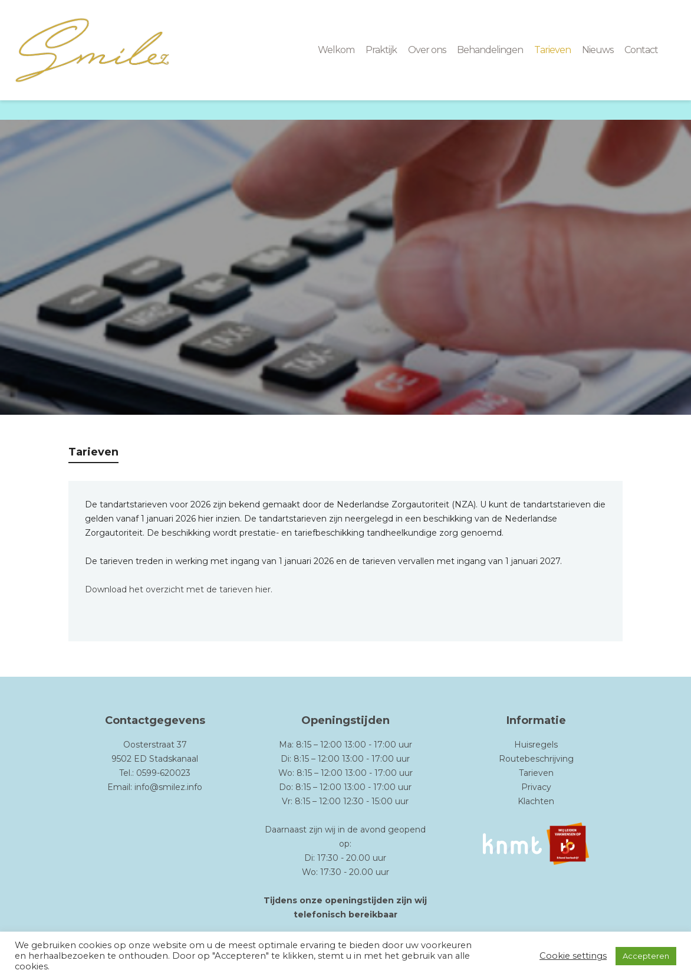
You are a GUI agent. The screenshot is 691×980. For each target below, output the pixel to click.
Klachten (536, 801)
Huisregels (536, 744)
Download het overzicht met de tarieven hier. (178, 589)
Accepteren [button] (646, 956)
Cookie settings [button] (573, 955)
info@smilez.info (168, 787)
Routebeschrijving (536, 758)
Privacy (536, 787)
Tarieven (536, 773)
